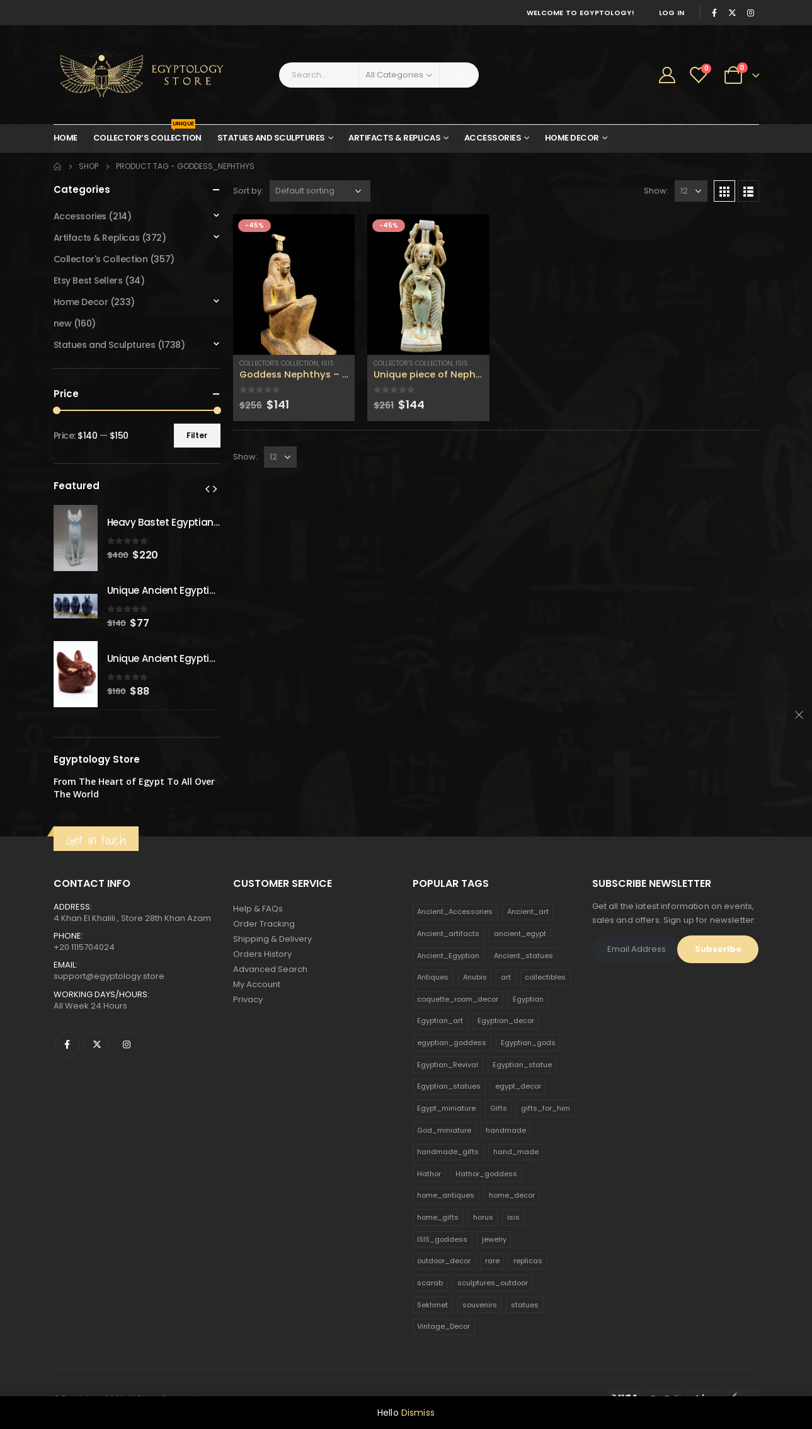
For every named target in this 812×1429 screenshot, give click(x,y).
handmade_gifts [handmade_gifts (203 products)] (448, 1152)
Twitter (97, 1044)
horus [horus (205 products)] (483, 1217)
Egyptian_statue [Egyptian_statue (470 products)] (522, 1065)
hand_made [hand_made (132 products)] (516, 1152)
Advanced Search (270, 969)
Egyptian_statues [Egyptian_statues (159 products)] (449, 1086)
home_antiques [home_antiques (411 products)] (445, 1195)
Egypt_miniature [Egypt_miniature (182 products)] (446, 1108)
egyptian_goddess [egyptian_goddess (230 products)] (451, 1043)
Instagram (126, 1044)
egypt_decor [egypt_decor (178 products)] (518, 1086)
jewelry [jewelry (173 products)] (494, 1239)
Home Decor (572, 138)
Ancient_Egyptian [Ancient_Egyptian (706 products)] (448, 956)
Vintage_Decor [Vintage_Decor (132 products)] (443, 1326)
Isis (327, 363)
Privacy (248, 999)
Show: (656, 191)
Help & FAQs (258, 909)
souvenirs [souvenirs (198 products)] (479, 1305)
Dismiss (418, 1412)
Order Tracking (264, 924)
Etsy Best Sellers (88, 280)
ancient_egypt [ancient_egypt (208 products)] (520, 934)
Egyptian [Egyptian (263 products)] (528, 999)
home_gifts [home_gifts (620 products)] (438, 1217)
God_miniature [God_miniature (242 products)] (444, 1130)
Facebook (67, 1044)
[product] (294, 284)
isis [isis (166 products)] (513, 1217)
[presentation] (207, 488)
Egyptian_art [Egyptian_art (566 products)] (440, 1020)
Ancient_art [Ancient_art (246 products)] (528, 911)
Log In (672, 13)
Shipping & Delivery (272, 939)
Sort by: (248, 191)
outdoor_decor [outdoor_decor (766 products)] (444, 1261)
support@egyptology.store (109, 976)
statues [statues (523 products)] (525, 1305)
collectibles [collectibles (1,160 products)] (545, 977)
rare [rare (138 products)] (492, 1261)
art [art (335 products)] (506, 977)
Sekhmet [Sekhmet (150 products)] (432, 1305)
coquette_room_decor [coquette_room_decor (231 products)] (457, 999)
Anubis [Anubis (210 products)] (475, 977)
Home (65, 138)
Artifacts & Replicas (394, 138)
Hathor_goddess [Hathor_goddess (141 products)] (486, 1174)
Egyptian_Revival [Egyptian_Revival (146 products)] (447, 1065)
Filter (196, 435)
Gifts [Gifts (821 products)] (498, 1108)
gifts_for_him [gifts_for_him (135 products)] (545, 1108)
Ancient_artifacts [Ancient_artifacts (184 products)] (448, 934)
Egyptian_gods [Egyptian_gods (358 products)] (528, 1043)
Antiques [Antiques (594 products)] (433, 977)
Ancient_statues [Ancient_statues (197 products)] (523, 956)
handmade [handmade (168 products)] (506, 1130)
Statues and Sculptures (271, 138)
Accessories (493, 138)
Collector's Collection (278, 363)
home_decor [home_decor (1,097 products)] (512, 1195)
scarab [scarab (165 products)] (430, 1283)
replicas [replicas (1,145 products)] (527, 1261)
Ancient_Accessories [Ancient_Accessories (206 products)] (455, 911)
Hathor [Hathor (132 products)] (429, 1174)
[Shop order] (320, 191)
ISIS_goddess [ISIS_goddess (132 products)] (442, 1239)
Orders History (262, 954)
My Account (256, 984)
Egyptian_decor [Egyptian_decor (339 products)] (505, 1020)
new (63, 323)
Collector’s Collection (147, 134)
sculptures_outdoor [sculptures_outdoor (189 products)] (492, 1283)
